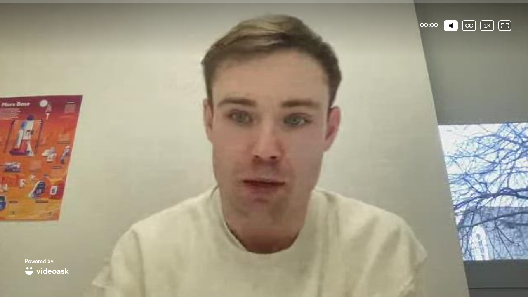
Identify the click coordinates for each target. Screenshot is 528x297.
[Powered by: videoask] (47, 267)
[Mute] (451, 25)
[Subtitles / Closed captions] (469, 25)
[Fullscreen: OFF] (505, 25)
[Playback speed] (487, 25)
